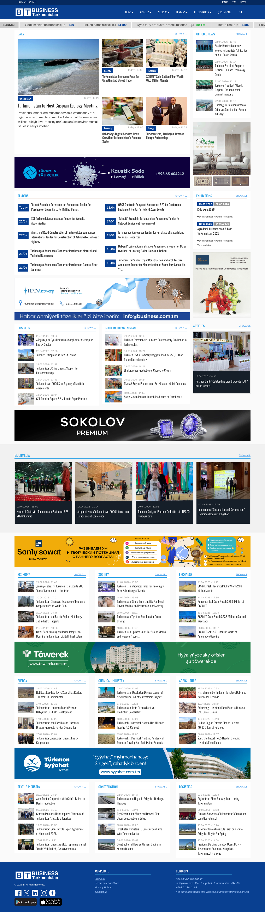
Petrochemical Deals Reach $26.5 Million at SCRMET (221, 603)
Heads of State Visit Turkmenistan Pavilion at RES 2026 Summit (42, 513)
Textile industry (29, 786)
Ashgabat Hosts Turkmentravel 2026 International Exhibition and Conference (103, 513)
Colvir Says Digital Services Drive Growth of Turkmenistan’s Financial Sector (121, 137)
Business (24, 327)
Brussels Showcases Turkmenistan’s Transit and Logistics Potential (222, 816)
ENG (225, 2)
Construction (108, 786)
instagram (43, 893)
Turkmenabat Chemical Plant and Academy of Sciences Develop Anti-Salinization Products (140, 740)
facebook (18, 893)
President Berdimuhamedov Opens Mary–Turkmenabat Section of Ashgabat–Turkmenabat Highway (219, 848)
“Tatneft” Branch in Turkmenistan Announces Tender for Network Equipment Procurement (149, 220)
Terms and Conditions (107, 883)
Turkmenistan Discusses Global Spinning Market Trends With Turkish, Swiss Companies (61, 846)
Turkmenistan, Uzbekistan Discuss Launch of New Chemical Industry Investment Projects (140, 694)
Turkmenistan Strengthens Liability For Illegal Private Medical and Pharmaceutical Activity (140, 603)
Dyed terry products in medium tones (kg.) (204, 25)
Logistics (185, 786)
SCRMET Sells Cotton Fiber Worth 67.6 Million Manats (164, 78)
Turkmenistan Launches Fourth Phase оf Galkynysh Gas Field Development (56, 709)
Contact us (101, 891)
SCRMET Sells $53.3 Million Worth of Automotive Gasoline (217, 634)
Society (107, 70)
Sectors (163, 12)
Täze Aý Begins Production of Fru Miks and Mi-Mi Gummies (155, 383)
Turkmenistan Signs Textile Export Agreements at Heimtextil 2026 (60, 831)
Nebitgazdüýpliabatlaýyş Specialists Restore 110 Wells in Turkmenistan (59, 694)
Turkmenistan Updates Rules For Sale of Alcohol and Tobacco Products (141, 634)
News (129, 12)
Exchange (152, 70)
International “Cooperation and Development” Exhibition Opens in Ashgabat (222, 511)
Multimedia (22, 455)
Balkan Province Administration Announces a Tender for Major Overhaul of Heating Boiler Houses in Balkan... (152, 248)
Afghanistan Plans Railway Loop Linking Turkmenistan (218, 800)
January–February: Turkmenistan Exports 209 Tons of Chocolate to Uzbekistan (59, 588)
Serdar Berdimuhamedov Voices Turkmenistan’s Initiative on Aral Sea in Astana (231, 50)
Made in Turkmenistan (120, 327)
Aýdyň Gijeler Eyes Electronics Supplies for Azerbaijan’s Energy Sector (64, 342)
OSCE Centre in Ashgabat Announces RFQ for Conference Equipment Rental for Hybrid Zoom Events (149, 206)
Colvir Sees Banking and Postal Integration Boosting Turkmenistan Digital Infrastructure (59, 634)
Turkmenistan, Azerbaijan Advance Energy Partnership (165, 135)
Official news (25, 98)
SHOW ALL (181, 34)
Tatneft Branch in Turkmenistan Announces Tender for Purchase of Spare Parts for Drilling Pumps (61, 206)
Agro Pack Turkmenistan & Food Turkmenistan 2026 (214, 231)
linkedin (35, 893)
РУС (243, 2)
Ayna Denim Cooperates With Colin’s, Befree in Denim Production (60, 800)
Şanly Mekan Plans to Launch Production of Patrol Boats (153, 397)
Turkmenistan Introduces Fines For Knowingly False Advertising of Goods (140, 588)
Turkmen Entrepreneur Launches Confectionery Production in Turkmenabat (155, 342)
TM (234, 2)
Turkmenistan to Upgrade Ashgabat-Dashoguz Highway (140, 800)
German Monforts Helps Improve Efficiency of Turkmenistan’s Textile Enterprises (60, 816)
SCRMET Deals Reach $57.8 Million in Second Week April (222, 618)
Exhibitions (204, 195)
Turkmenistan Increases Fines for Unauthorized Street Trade (120, 78)
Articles (199, 325)
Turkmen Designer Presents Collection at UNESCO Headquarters (164, 513)
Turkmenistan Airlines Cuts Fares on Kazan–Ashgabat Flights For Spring (220, 831)
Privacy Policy (103, 887)
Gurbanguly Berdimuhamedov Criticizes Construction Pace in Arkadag (230, 109)
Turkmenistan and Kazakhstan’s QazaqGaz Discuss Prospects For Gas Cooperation (57, 725)
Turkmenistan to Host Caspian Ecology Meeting (58, 105)
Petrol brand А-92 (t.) (28, 25)
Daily (21, 33)
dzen (52, 893)
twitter (27, 893)
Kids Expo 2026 (206, 209)
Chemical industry (111, 680)
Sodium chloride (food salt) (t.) (81, 25)
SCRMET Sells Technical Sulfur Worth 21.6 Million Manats (220, 588)
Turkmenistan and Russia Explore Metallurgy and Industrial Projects (59, 618)
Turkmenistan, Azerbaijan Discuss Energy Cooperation (57, 740)
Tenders (23, 195)
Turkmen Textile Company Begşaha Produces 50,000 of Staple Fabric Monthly (153, 357)
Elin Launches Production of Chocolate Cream (147, 370)
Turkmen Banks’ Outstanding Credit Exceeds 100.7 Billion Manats (221, 383)
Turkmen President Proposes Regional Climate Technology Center (230, 70)
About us (100, 878)
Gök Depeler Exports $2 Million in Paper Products (61, 398)
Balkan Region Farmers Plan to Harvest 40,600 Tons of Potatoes (218, 725)
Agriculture (187, 680)
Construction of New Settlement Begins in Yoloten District (139, 846)
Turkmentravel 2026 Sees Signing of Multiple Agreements (60, 385)
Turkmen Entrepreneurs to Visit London (56, 355)
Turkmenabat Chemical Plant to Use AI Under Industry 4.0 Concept (140, 725)
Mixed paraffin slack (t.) (137, 25)
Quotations (224, 12)
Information (202, 12)
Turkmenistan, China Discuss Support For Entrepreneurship (57, 370)
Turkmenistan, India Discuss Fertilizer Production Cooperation (136, 709)
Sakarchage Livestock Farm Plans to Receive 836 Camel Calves (221, 709)
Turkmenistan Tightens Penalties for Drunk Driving (139, 618)
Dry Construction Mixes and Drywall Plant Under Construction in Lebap (138, 816)
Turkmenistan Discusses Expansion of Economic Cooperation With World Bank (60, 603)
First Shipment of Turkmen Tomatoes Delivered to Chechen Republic (222, 694)
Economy (108, 128)
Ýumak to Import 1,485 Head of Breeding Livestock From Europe (219, 740)
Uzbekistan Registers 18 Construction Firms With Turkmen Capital (139, 831)
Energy (151, 128)
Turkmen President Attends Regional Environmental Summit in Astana (229, 90)
